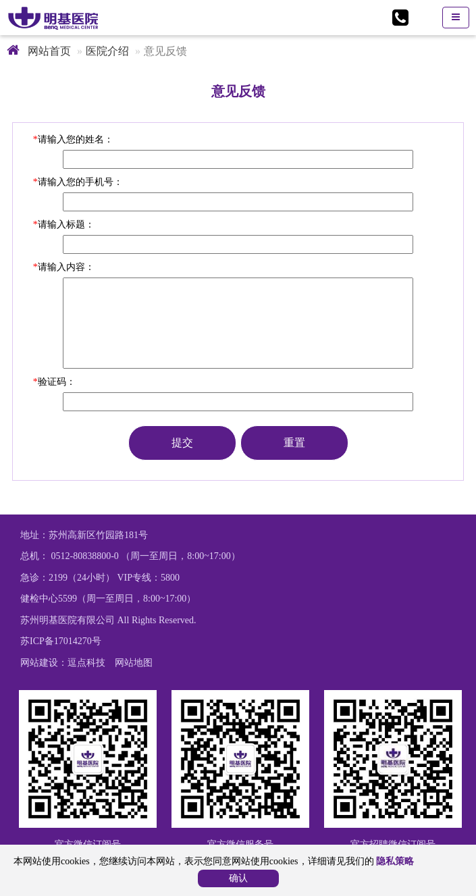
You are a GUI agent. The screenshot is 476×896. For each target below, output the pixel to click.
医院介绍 (107, 51)
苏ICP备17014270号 (60, 641)
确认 (238, 878)
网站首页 (39, 51)
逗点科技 (86, 663)
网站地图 (134, 663)
